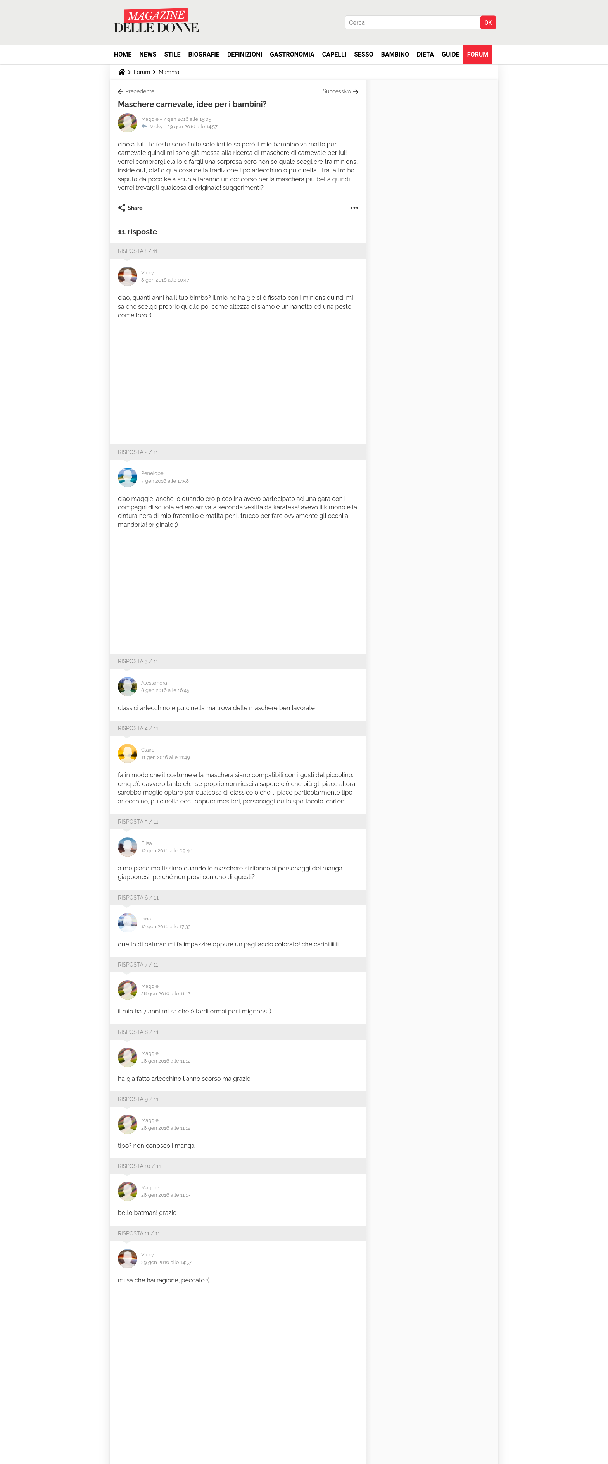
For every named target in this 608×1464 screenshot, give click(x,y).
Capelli (334, 54)
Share (135, 208)
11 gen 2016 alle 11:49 (165, 757)
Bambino (395, 54)
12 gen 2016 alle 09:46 (166, 850)
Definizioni (244, 54)
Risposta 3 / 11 (138, 661)
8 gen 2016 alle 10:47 (165, 280)
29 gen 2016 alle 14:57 (192, 126)
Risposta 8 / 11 (138, 1032)
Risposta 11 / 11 (139, 1233)
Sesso (363, 54)
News (147, 54)
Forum (478, 54)
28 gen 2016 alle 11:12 (165, 993)
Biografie (203, 54)
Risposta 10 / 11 (139, 1166)
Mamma (169, 72)
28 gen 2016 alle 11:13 (165, 1195)
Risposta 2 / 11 (138, 452)
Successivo (337, 91)
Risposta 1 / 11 (138, 251)
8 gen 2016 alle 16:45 (165, 690)
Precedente (139, 91)
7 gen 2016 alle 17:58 (165, 481)
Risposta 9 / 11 (138, 1099)
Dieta (425, 54)
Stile (172, 54)
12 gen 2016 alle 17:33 (166, 926)
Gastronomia (292, 54)
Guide (450, 54)
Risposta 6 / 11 (138, 898)
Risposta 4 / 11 (138, 728)
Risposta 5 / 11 (138, 822)
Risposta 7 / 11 (138, 965)
